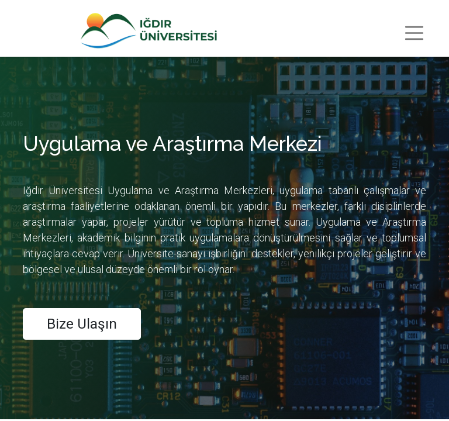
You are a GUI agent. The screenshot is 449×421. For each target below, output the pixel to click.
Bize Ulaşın (82, 323)
